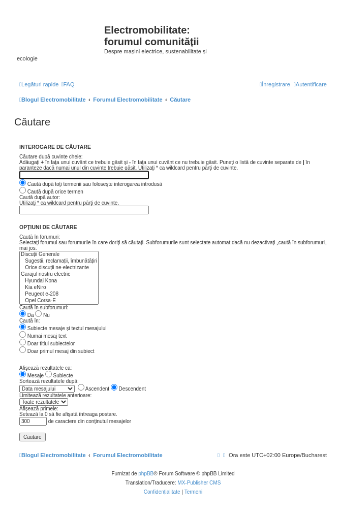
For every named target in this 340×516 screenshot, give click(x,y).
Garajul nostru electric (59, 274)
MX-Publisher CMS (199, 483)
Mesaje (31, 375)
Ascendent (93, 389)
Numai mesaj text (43, 336)
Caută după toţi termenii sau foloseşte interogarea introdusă (90, 184)
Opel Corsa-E (59, 301)
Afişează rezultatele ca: (45, 368)
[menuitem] (67, 84)
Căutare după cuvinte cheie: (51, 156)
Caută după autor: (39, 197)
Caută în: (29, 321)
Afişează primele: (38, 408)
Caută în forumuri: (39, 237)
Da (26, 315)
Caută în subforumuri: (43, 307)
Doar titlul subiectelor (47, 343)
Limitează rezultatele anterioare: (55, 395)
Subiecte (59, 375)
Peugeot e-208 (59, 294)
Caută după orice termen (51, 192)
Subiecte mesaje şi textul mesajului (62, 328)
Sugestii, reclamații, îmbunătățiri (59, 261)
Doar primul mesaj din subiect (57, 351)
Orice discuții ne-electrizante (59, 268)
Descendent (128, 389)
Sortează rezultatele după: (49, 381)
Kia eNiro (59, 287)
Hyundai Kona (59, 281)
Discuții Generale (59, 254)
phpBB (145, 473)
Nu (42, 315)
